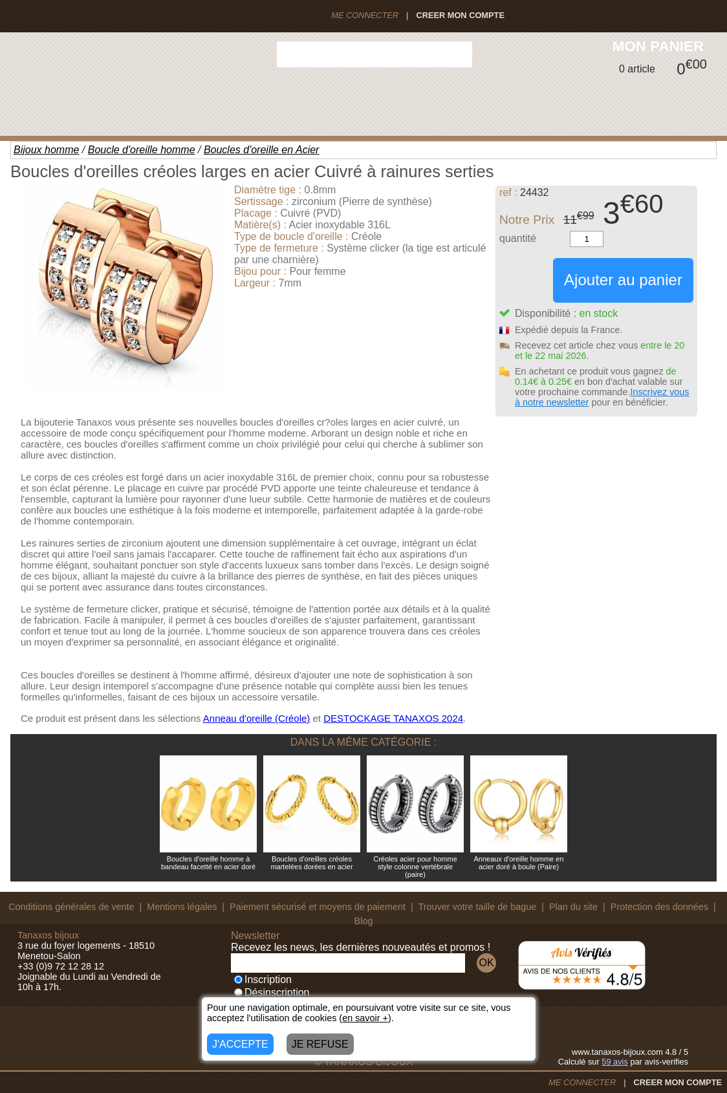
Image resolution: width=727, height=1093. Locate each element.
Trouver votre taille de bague (477, 907)
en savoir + (365, 1018)
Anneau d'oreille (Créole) (256, 718)
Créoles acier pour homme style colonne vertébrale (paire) (415, 866)
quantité (517, 238)
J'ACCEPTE (240, 1044)
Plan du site (573, 907)
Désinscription (271, 992)
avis (615, 1061)
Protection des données (659, 907)
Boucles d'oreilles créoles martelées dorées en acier (311, 863)
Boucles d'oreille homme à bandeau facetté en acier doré (208, 863)
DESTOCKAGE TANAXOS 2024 (393, 718)
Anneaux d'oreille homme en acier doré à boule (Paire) (518, 863)
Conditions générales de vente (71, 907)
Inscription (263, 979)
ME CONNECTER (364, 15)
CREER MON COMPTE (460, 15)
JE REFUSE (320, 1044)
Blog (363, 921)
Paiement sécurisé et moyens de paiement (318, 907)
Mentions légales (182, 907)
